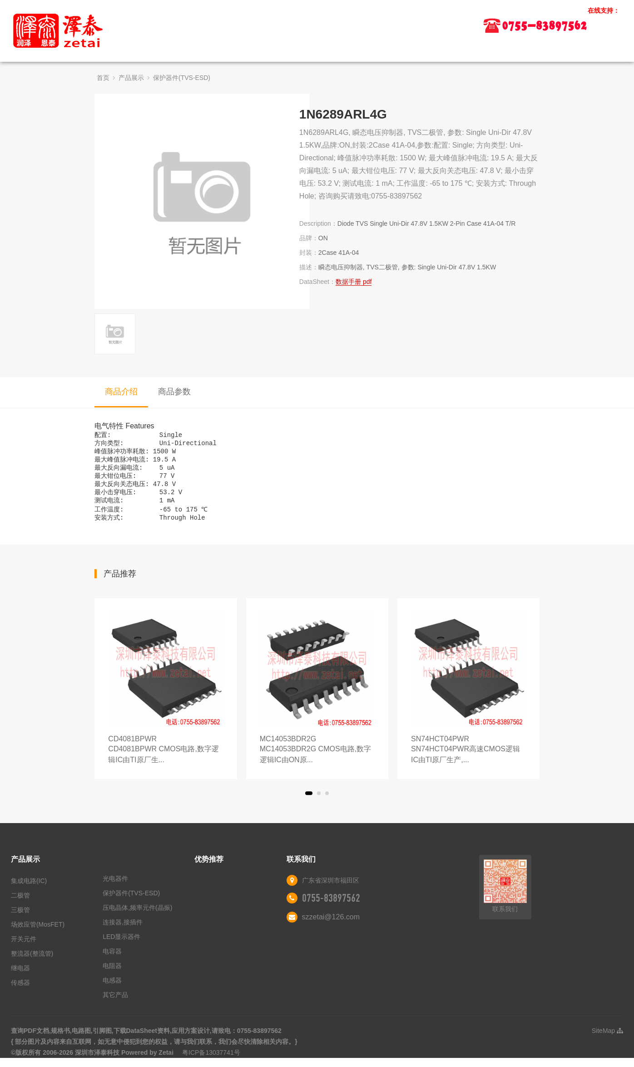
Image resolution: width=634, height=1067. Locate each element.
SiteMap (607, 1039)
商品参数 (174, 391)
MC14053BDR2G (317, 759)
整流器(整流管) (32, 962)
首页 (103, 77)
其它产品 (115, 1003)
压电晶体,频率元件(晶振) (137, 916)
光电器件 (115, 887)
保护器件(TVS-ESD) (181, 77)
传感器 (20, 991)
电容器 (112, 960)
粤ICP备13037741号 (211, 1061)
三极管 (20, 919)
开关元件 (23, 948)
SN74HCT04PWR (468, 759)
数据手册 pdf (353, 281)
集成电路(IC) (29, 889)
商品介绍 (121, 391)
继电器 (20, 977)
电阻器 (112, 974)
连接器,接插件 (123, 931)
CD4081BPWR (165, 759)
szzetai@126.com (331, 926)
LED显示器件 (121, 945)
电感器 (112, 989)
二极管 (20, 904)
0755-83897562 (331, 907)
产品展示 (131, 77)
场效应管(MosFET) (37, 933)
